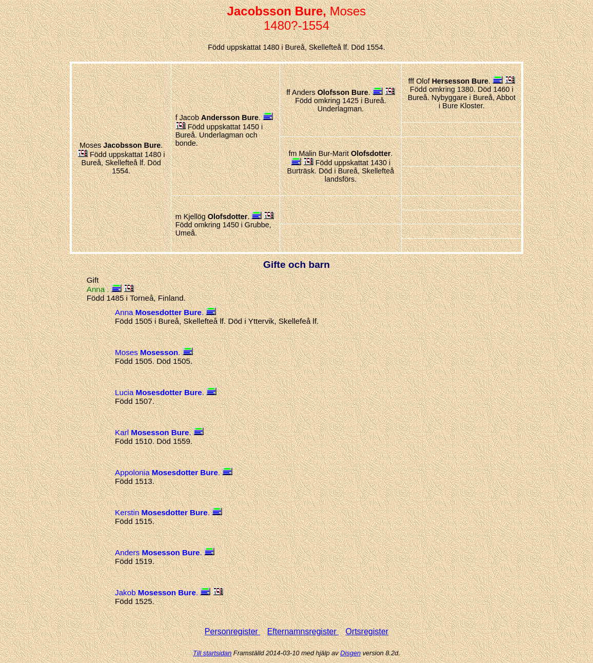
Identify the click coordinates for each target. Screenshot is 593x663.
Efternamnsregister (303, 631)
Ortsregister (367, 631)
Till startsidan (212, 653)
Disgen (350, 653)
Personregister (233, 631)
